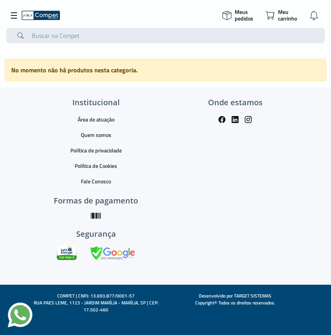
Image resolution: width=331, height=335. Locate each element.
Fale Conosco (96, 181)
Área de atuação (96, 119)
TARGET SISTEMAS (252, 295)
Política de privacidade (96, 150)
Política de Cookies (96, 166)
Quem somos (96, 135)
